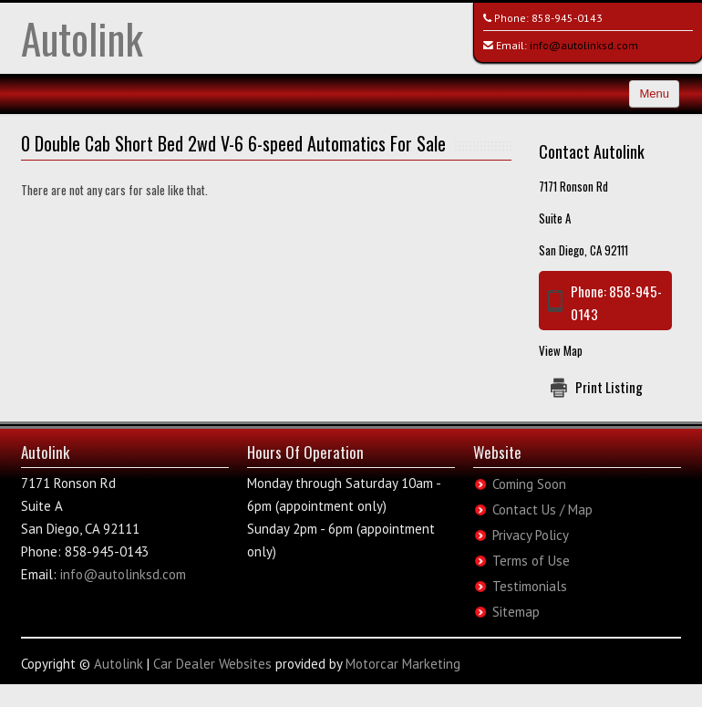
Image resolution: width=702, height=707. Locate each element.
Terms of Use (531, 560)
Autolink (82, 37)
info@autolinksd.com (584, 45)
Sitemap (516, 611)
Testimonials (529, 586)
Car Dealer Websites (212, 663)
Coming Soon (529, 484)
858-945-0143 (567, 18)
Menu (654, 93)
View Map (561, 350)
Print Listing (609, 387)
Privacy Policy (530, 535)
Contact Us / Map (542, 509)
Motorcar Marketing (403, 663)
